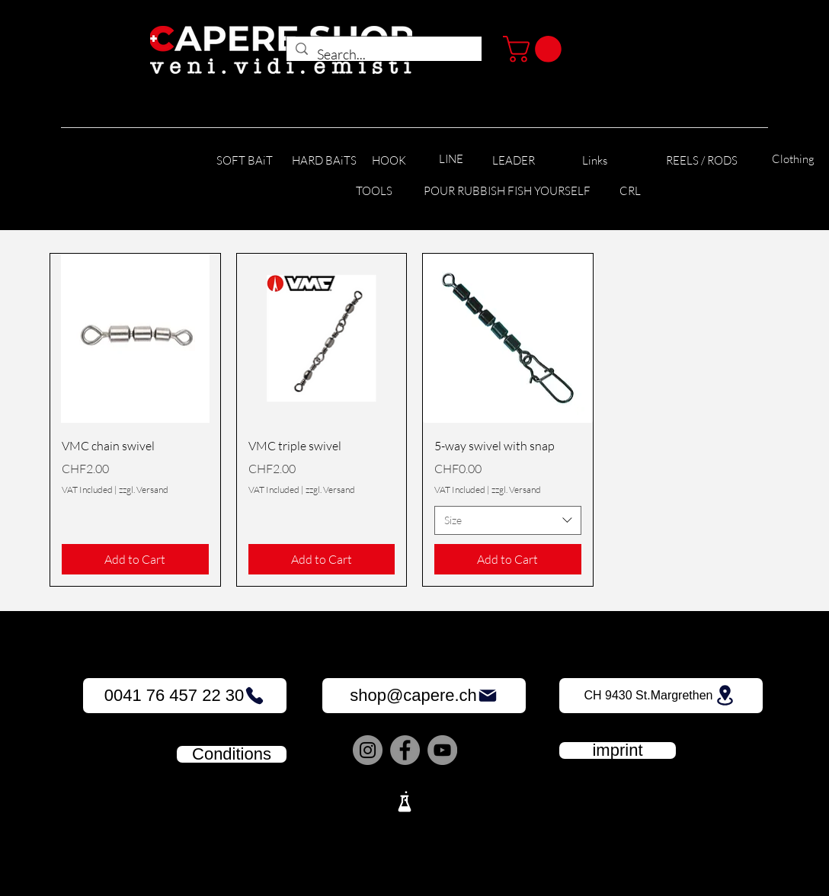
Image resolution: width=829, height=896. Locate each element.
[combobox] (507, 520)
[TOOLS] (374, 191)
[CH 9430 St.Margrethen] (661, 695)
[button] (535, 49)
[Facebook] (405, 750)
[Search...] (383, 55)
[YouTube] (442, 750)
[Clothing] (793, 159)
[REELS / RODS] (701, 161)
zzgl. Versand (143, 489)
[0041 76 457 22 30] (184, 695)
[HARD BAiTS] (324, 161)
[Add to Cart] (135, 559)
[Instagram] (367, 750)
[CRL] (630, 191)
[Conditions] (231, 754)
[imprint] (617, 750)
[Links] (595, 161)
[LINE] (451, 159)
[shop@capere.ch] (424, 695)
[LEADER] (513, 161)
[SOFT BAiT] (244, 161)
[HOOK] (388, 161)
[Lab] (404, 801)
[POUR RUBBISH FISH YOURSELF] (507, 191)
